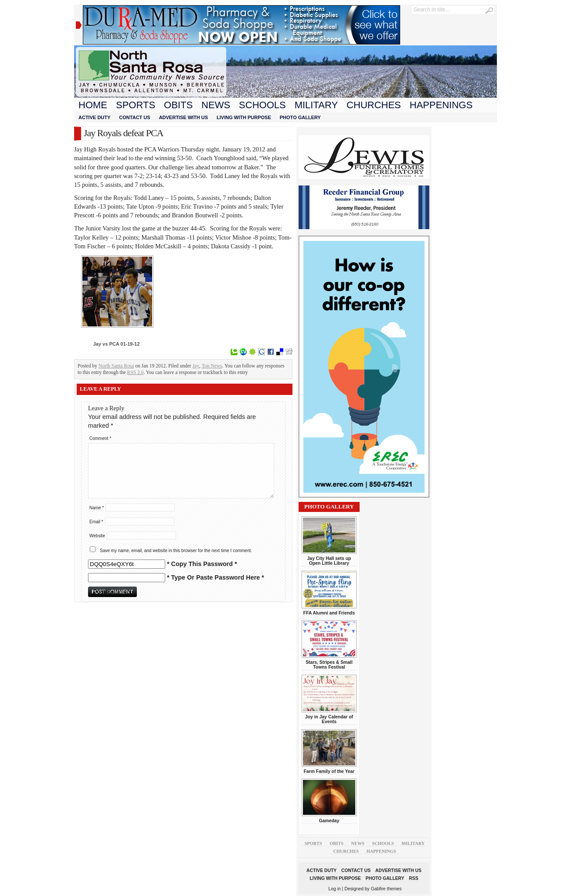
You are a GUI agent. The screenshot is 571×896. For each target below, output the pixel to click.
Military (316, 105)
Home (92, 105)
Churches (374, 105)
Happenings (441, 105)
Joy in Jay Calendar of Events (329, 719)
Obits (178, 105)
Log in (335, 888)
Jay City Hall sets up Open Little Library (329, 561)
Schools (262, 105)
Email (96, 521)
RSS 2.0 (135, 372)
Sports (135, 105)
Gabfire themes (386, 888)
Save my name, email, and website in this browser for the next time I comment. (176, 550)
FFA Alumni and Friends (329, 613)
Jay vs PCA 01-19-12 (116, 344)
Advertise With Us (183, 117)
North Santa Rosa (116, 365)
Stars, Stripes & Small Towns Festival (329, 664)
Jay (196, 365)
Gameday (329, 820)
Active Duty (94, 117)
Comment (100, 438)
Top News (212, 365)
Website (97, 535)
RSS (413, 878)
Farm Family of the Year (329, 771)
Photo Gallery (300, 117)
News (215, 105)
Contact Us (134, 117)
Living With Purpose (244, 117)
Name (96, 507)
